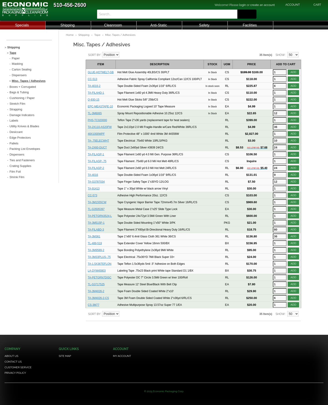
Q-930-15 (93, 99)
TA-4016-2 (94, 86)
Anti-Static (158, 25)
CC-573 (92, 195)
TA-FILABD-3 (96, 229)
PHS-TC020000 (97, 120)
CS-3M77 (93, 304)
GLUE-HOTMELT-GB (101, 72)
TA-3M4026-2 (96, 291)
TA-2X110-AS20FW (100, 127)
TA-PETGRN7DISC (99, 277)
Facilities (250, 25)
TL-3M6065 (95, 113)
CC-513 (92, 79)
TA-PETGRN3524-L (100, 216)
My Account (122, 356)
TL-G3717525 (96, 284)
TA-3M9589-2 (96, 250)
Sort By (94, 55)
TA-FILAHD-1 (96, 92)
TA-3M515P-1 (96, 222)
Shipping (67, 25)
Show (280, 55)
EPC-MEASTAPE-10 (100, 106)
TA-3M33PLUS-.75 (99, 257)
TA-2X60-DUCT (97, 147)
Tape (97, 34)
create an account (262, 5)
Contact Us (13, 361)
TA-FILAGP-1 (96, 154)
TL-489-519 (95, 243)
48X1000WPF (96, 133)
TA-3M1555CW (97, 202)
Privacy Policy (15, 372)
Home (70, 34)
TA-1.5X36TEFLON (99, 263)
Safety (204, 25)
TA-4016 (93, 175)
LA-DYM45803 (97, 270)
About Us (11, 356)
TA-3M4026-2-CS (98, 298)
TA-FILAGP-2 (96, 168)
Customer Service (18, 367)
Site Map (65, 356)
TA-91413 (94, 188)
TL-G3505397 (96, 209)
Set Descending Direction (123, 55)
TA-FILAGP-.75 (97, 161)
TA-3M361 (94, 236)
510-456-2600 (70, 5)
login (242, 5)
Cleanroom (113, 25)
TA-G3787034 (96, 181)
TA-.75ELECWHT (98, 140)
